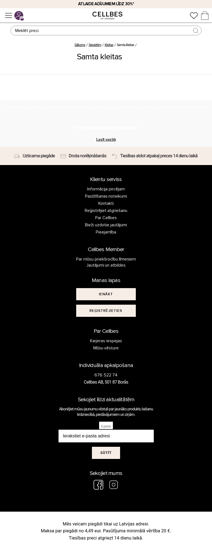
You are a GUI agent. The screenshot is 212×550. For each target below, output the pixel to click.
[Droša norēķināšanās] (83, 156)
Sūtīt (106, 453)
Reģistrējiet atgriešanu (106, 210)
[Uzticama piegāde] (34, 156)
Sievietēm (95, 45)
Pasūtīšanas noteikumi (106, 196)
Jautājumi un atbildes (106, 265)
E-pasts (106, 426)
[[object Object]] (106, 294)
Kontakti (106, 203)
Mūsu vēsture (106, 348)
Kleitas (109, 45)
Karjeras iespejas (106, 341)
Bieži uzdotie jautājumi (106, 225)
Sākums (80, 45)
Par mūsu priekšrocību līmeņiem (106, 259)
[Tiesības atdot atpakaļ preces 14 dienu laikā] (154, 156)
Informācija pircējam (106, 189)
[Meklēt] (105, 30)
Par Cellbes (106, 217)
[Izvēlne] (8, 15)
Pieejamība (106, 232)
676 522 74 (106, 375)
